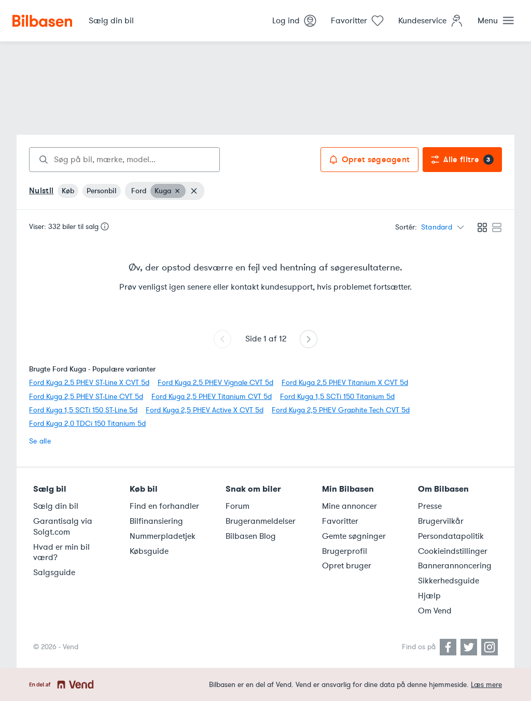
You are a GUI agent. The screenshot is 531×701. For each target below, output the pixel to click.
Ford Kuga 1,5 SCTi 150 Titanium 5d (337, 397)
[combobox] (124, 159)
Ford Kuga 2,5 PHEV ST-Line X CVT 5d (89, 383)
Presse (430, 506)
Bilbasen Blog (251, 536)
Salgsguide (54, 572)
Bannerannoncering (455, 565)
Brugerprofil (344, 551)
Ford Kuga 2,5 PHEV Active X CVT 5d (204, 410)
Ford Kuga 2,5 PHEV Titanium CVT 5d (211, 397)
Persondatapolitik (451, 536)
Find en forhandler (164, 506)
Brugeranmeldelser (261, 521)
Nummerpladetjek (162, 536)
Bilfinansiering (156, 521)
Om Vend (435, 611)
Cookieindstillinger (452, 551)
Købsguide (149, 551)
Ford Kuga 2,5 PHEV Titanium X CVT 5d (345, 383)
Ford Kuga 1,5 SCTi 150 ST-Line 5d (83, 410)
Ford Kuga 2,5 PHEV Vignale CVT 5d (215, 383)
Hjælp (429, 596)
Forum (237, 506)
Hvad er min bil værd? (61, 552)
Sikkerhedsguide (448, 580)
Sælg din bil (55, 506)
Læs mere (486, 685)
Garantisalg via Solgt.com (62, 527)
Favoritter (340, 521)
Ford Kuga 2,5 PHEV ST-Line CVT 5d (86, 397)
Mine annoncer (349, 506)
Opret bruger (346, 565)
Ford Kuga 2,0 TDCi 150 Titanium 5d (87, 423)
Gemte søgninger (354, 536)
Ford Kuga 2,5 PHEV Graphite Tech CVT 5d (341, 410)
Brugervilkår (441, 521)
